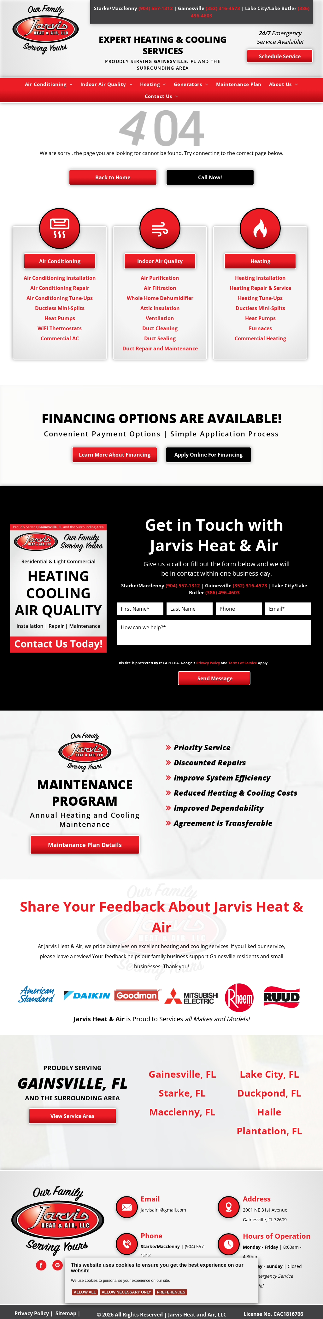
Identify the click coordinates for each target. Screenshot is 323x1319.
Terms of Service (242, 662)
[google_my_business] (57, 1266)
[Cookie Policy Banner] (161, 1280)
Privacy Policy (208, 662)
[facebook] (41, 1266)
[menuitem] (49, 84)
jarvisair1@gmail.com (163, 1210)
